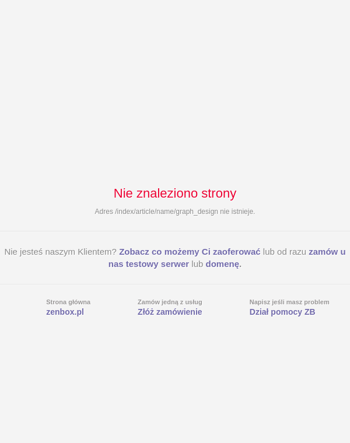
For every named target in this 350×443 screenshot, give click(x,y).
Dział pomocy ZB (283, 312)
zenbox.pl (65, 312)
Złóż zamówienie (170, 312)
